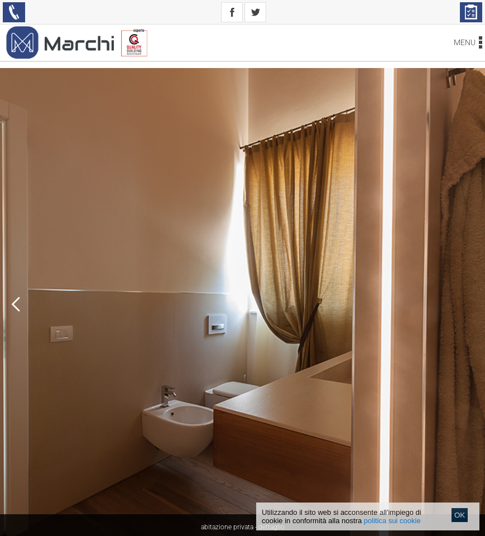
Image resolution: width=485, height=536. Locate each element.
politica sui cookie (392, 520)
